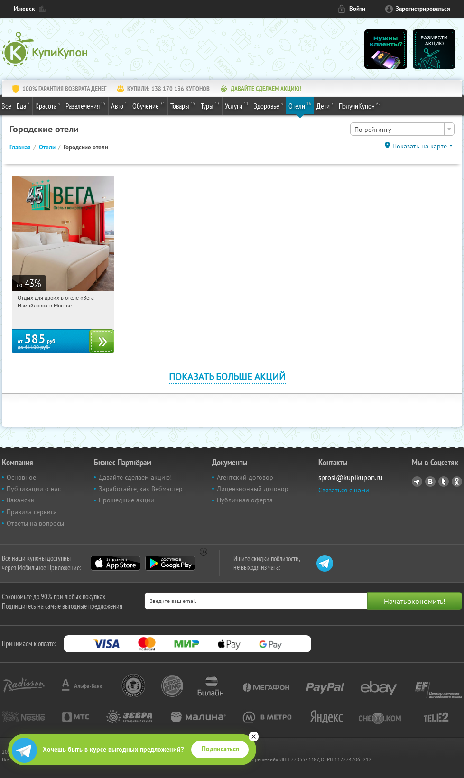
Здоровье (268, 105)
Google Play (170, 563)
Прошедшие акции (126, 500)
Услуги (237, 105)
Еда (23, 105)
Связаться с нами (343, 490)
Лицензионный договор (252, 488)
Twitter (443, 481)
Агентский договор (245, 477)
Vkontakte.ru (430, 481)
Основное (21, 477)
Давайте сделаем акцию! (135, 477)
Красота (47, 105)
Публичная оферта (245, 500)
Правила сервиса (32, 512)
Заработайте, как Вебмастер (141, 488)
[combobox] (402, 129)
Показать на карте (419, 146)
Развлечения (85, 105)
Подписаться (220, 749)
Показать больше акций (227, 376)
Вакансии (21, 500)
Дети (325, 105)
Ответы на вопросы (35, 523)
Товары (182, 105)
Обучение (148, 105)
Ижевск (24, 9)
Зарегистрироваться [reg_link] (423, 9)
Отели (299, 105)
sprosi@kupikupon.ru (350, 477)
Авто (119, 105)
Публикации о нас (34, 488)
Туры (210, 105)
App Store (115, 563)
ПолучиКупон (360, 105)
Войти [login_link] (357, 9)
